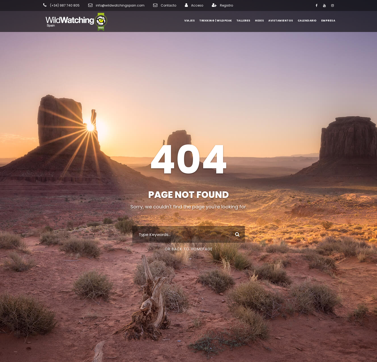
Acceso (181, 5)
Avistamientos (282, 20)
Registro (209, 5)
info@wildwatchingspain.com (112, 5)
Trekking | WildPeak (218, 20)
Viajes (192, 20)
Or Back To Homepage (188, 249)
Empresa (328, 20)
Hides (262, 20)
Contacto (155, 5)
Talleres (246, 20)
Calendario (307, 20)
